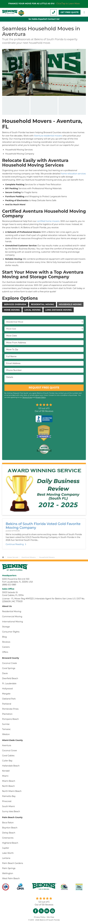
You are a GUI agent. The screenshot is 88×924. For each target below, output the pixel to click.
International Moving (12, 621)
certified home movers (47, 221)
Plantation (7, 714)
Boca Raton (8, 822)
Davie (5, 673)
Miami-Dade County (12, 740)
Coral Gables (8, 755)
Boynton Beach (9, 827)
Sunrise (5, 724)
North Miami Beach (12, 791)
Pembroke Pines (10, 709)
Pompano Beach (10, 719)
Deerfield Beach (10, 678)
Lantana (6, 858)
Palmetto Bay (9, 796)
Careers (6, 647)
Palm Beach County (12, 817)
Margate (6, 693)
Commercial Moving (12, 616)
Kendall (6, 771)
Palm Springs (8, 868)
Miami (5, 776)
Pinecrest (6, 801)
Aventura (6, 745)
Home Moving (12, 310)
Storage (6, 626)
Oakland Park (9, 698)
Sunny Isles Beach (11, 811)
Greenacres (7, 838)
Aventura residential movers (48, 135)
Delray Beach (8, 832)
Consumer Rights (10, 631)
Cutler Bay (7, 760)
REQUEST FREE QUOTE (44, 387)
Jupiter (5, 848)
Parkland (6, 704)
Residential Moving (42, 304)
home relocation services (73, 173)
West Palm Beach (11, 878)
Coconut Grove (9, 750)
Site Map (50, 917)
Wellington (7, 873)
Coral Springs (8, 668)
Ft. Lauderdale (9, 683)
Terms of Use (27, 397)
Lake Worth (8, 853)
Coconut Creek (9, 663)
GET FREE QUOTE (70, 12)
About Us (7, 606)
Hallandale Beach (11, 765)
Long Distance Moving (58, 310)
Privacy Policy (41, 397)
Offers (5, 652)
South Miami (8, 806)
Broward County (10, 658)
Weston (6, 734)
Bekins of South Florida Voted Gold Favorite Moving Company (43, 525)
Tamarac (6, 729)
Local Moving (32, 310)
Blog (4, 637)
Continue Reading (16, 544)
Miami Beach (8, 781)
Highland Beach (10, 843)
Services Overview (15, 304)
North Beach (8, 786)
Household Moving (70, 304)
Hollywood (7, 688)
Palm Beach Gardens (12, 863)
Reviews (6, 642)
